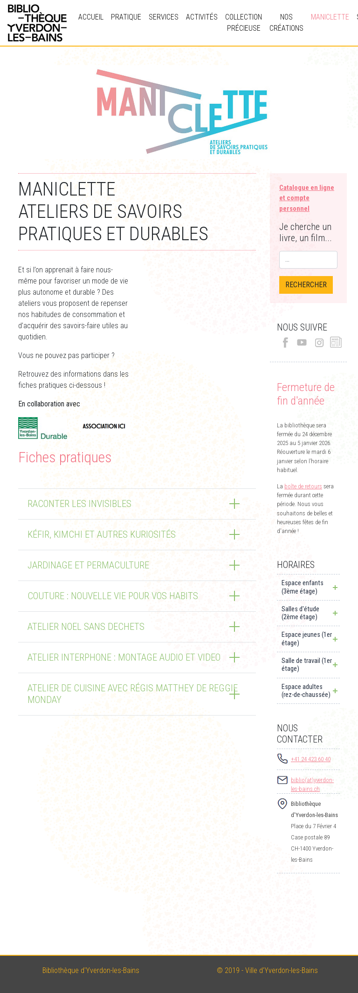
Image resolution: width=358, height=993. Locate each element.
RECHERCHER (306, 284)
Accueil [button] (90, 17)
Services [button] (164, 17)
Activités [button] (202, 17)
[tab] (137, 504)
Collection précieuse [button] (243, 23)
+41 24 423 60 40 (310, 759)
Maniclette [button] (330, 17)
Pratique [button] (126, 17)
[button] (137, 504)
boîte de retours (303, 486)
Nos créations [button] (286, 23)
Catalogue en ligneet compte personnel (306, 198)
